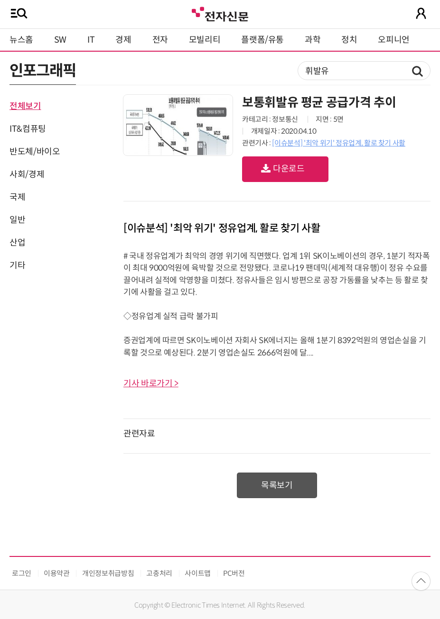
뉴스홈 (21, 40)
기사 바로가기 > (150, 383)
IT (90, 40)
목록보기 (277, 485)
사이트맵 (198, 573)
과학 (312, 40)
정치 (349, 40)
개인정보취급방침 (108, 573)
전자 (160, 40)
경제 (123, 40)
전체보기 (25, 106)
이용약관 (57, 573)
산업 (17, 242)
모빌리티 (205, 40)
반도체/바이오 (34, 151)
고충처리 (159, 573)
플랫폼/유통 (262, 40)
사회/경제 (26, 174)
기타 (17, 265)
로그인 (21, 573)
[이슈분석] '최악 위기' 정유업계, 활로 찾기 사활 (338, 142)
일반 (17, 220)
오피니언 (394, 40)
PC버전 (234, 573)
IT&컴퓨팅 (27, 129)
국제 (17, 197)
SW (60, 40)
